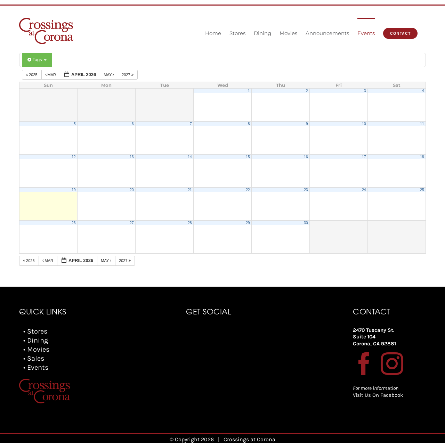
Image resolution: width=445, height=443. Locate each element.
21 (190, 190)
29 (248, 223)
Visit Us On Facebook (378, 395)
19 (74, 190)
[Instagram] (392, 363)
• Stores (35, 331)
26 (74, 223)
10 (364, 124)
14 (190, 157)
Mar (51, 75)
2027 (128, 75)
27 (132, 223)
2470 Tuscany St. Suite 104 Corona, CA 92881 (374, 337)
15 (248, 157)
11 (422, 124)
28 (190, 223)
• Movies (36, 349)
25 (422, 190)
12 (74, 157)
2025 (32, 75)
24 (364, 190)
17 (364, 157)
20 (132, 190)
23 (306, 190)
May (109, 75)
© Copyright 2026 (192, 436)
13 (132, 157)
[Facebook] (364, 363)
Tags (37, 59)
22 (248, 190)
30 (306, 223)
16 (306, 157)
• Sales (33, 358)
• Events (36, 367)
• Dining (35, 340)
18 (422, 157)
